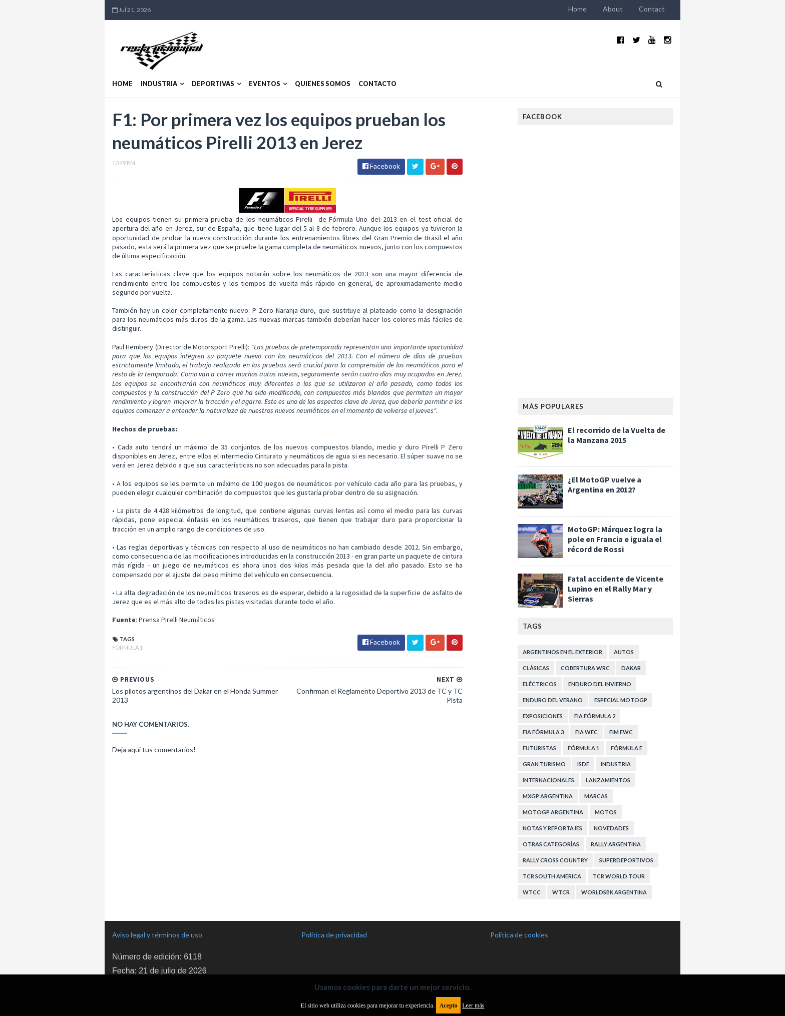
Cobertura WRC (585, 668)
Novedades (611, 828)
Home (577, 9)
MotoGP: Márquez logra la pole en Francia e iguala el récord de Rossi (615, 539)
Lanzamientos (608, 780)
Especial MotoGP (620, 700)
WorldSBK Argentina (614, 892)
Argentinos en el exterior (562, 652)
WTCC (532, 892)
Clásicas (536, 668)
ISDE (583, 764)
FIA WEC (586, 732)
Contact (652, 9)
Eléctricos (540, 684)
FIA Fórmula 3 (543, 732)
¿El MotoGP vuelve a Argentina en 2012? (604, 484)
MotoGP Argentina (553, 812)
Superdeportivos (626, 860)
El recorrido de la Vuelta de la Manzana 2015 (616, 435)
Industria (159, 84)
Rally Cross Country (555, 860)
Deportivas (213, 84)
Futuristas (539, 748)
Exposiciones (543, 716)
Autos (624, 652)
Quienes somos (322, 84)
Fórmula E (626, 748)
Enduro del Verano (553, 700)
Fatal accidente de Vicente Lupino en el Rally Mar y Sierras (615, 589)
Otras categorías (551, 844)
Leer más (473, 1005)
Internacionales (548, 780)
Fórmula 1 (127, 647)
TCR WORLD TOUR (619, 876)
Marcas (596, 796)
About (613, 9)
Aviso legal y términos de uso (157, 934)
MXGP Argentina (548, 796)
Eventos (264, 84)
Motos (606, 812)
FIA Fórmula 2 (594, 716)
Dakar (631, 668)
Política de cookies (519, 934)
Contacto (377, 84)
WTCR (561, 892)
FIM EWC (621, 732)
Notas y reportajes (552, 828)
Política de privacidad (334, 934)
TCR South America (552, 876)
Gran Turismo (544, 764)
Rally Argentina (616, 844)
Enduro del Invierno (599, 684)
